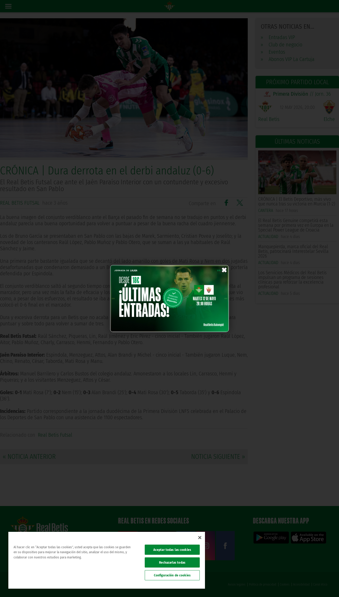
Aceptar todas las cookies (172, 550)
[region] (106, 560)
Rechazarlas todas (172, 562)
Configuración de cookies (172, 575)
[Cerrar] (199, 537)
